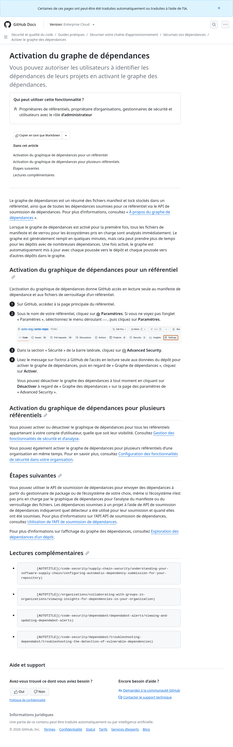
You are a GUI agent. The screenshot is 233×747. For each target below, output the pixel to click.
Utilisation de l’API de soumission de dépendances (71, 521)
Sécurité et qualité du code (32, 34)
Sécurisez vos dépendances (184, 34)
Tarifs (103, 729)
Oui (19, 691)
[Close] (219, 7)
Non (39, 691)
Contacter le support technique (145, 697)
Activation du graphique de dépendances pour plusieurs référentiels (87, 411)
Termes (49, 729)
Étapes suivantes (36, 475)
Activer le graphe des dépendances (38, 39)
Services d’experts (125, 729)
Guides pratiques (71, 34)
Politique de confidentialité (27, 700)
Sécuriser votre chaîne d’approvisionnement (124, 34)
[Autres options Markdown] (66, 135)
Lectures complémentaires (49, 553)
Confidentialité (70, 729)
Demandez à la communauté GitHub (149, 690)
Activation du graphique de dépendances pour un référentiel (94, 272)
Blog (146, 729)
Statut (90, 729)
